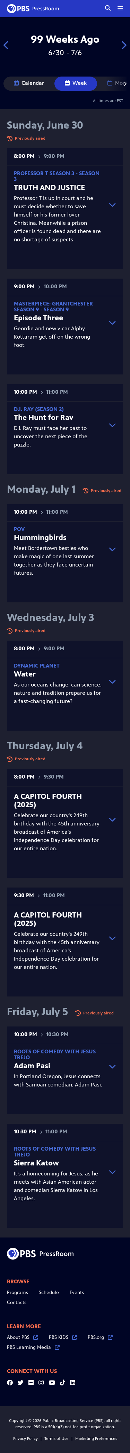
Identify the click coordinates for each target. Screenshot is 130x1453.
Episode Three (38, 317)
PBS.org (100, 1337)
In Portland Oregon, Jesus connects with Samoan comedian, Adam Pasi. (58, 1068)
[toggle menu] (120, 8)
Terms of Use (56, 1438)
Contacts (16, 1302)
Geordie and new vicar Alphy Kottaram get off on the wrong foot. (58, 324)
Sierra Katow (36, 1163)
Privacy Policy (25, 1438)
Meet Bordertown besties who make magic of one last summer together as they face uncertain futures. (58, 551)
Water (25, 674)
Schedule (49, 1292)
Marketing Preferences (96, 1438)
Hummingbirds (40, 537)
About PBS (22, 1337)
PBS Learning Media (33, 1347)
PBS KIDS (63, 1337)
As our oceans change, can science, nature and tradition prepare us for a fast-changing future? (58, 683)
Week (76, 83)
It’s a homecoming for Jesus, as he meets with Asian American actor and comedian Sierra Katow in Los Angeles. (58, 1174)
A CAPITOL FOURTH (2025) (48, 800)
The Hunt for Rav (43, 417)
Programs (17, 1292)
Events (77, 1292)
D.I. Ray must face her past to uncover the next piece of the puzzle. (58, 427)
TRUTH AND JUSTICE (49, 187)
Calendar (29, 83)
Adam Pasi (32, 1065)
